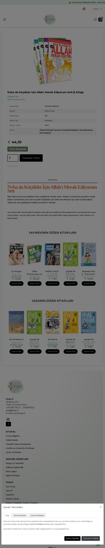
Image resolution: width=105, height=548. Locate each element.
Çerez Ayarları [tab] (20, 515)
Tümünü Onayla (90, 538)
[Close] (101, 507)
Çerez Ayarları (72, 538)
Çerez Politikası (36, 524)
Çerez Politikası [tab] (37, 515)
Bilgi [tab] (7, 515)
